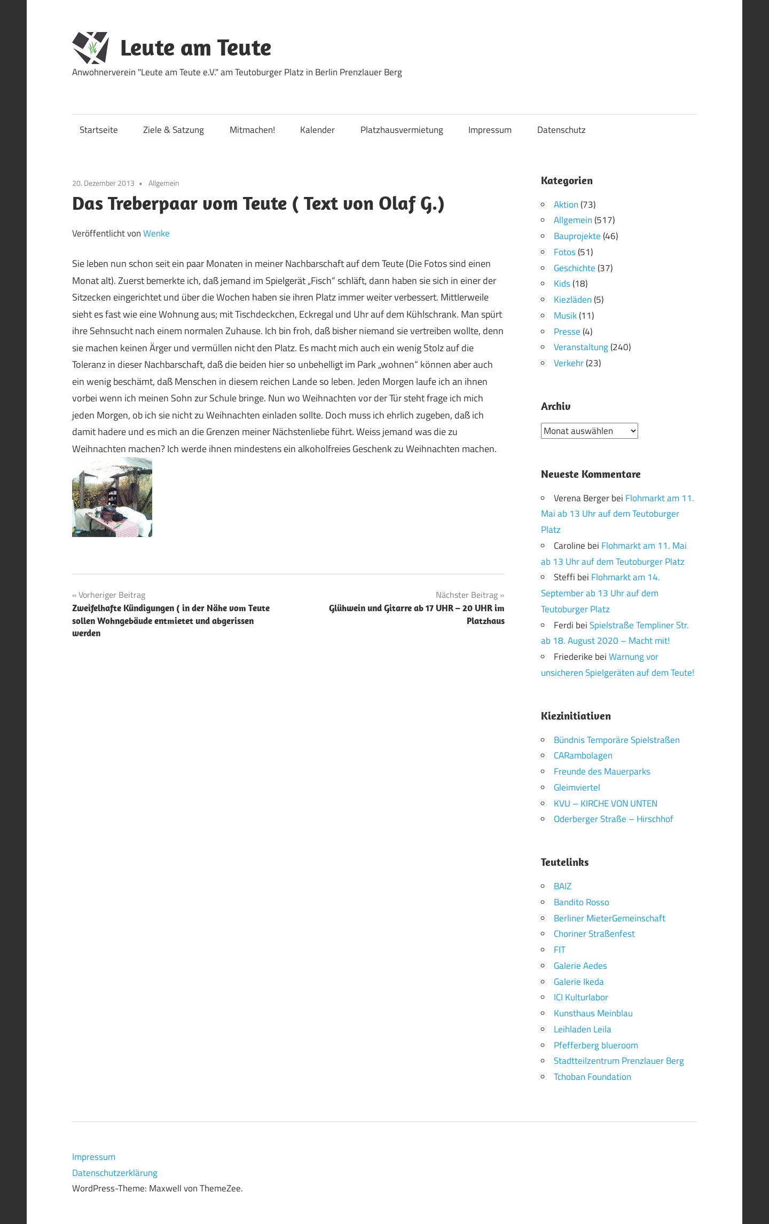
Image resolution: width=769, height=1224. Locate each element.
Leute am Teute (195, 47)
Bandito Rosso (581, 902)
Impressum (490, 130)
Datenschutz (561, 130)
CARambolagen (583, 755)
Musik (565, 315)
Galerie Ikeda (579, 981)
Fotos (565, 252)
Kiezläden (573, 299)
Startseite (99, 130)
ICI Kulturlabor (581, 997)
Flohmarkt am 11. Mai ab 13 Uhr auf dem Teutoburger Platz (617, 513)
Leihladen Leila (582, 1029)
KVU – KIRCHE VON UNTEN (605, 803)
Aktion (566, 204)
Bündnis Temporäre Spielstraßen (617, 739)
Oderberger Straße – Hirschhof (613, 819)
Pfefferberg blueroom (596, 1045)
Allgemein (163, 182)
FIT (560, 950)
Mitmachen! (252, 130)
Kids (562, 283)
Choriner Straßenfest (594, 934)
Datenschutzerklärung (115, 1172)
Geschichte (574, 268)
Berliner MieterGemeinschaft (609, 918)
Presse (567, 331)
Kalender (317, 130)
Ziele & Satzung (173, 130)
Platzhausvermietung (401, 130)
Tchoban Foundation (592, 1077)
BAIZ (562, 886)
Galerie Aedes (580, 965)
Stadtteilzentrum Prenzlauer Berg (619, 1061)
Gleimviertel (577, 787)
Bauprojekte (577, 236)
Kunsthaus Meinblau (593, 1013)
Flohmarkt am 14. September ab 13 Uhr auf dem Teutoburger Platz (600, 593)
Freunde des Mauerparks (602, 771)
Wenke (156, 233)
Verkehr (569, 363)
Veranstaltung (581, 347)
